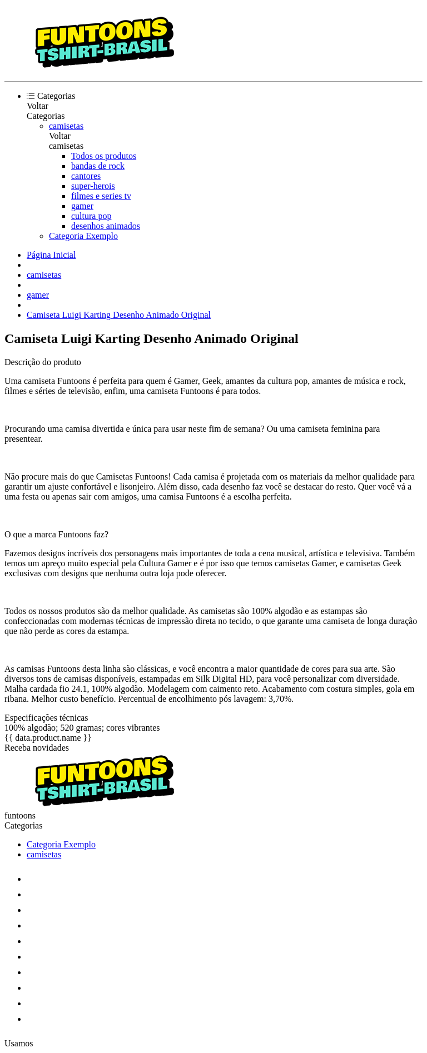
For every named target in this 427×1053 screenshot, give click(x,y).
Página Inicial (51, 254)
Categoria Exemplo (83, 236)
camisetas (66, 126)
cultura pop (91, 216)
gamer (82, 206)
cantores (86, 176)
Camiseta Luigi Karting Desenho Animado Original (119, 315)
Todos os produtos (103, 156)
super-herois (93, 186)
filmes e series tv (101, 196)
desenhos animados (105, 226)
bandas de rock (98, 166)
